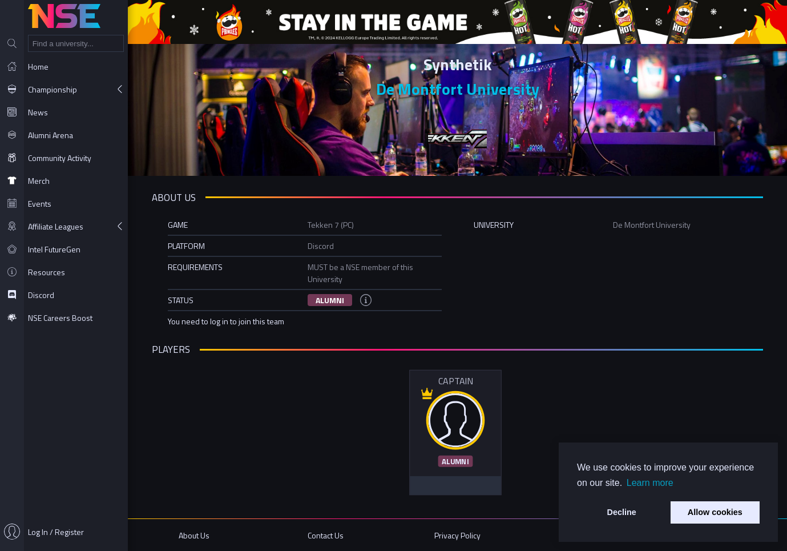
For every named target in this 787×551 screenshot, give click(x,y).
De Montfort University (457, 89)
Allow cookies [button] (715, 512)
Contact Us (326, 535)
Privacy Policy (457, 535)
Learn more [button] (650, 483)
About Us (194, 535)
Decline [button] (621, 512)
